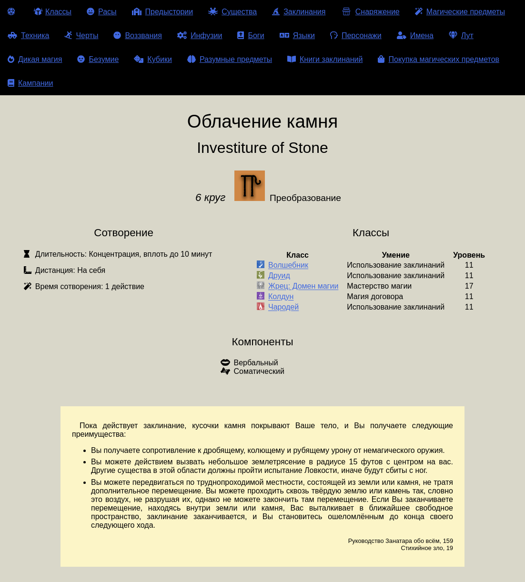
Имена (415, 35)
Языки (297, 35)
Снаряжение (370, 12)
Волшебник (288, 265)
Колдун (280, 297)
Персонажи (356, 35)
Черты (81, 35)
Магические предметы (460, 12)
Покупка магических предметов (438, 59)
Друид (279, 276)
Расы (102, 12)
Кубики (153, 59)
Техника (28, 35)
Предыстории (162, 12)
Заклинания (298, 12)
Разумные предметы (229, 59)
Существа (232, 12)
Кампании (30, 83)
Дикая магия (35, 59)
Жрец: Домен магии (303, 286)
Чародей (283, 307)
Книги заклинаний (325, 59)
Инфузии (199, 35)
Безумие (98, 59)
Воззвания (137, 35)
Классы (52, 12)
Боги (250, 35)
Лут (461, 35)
